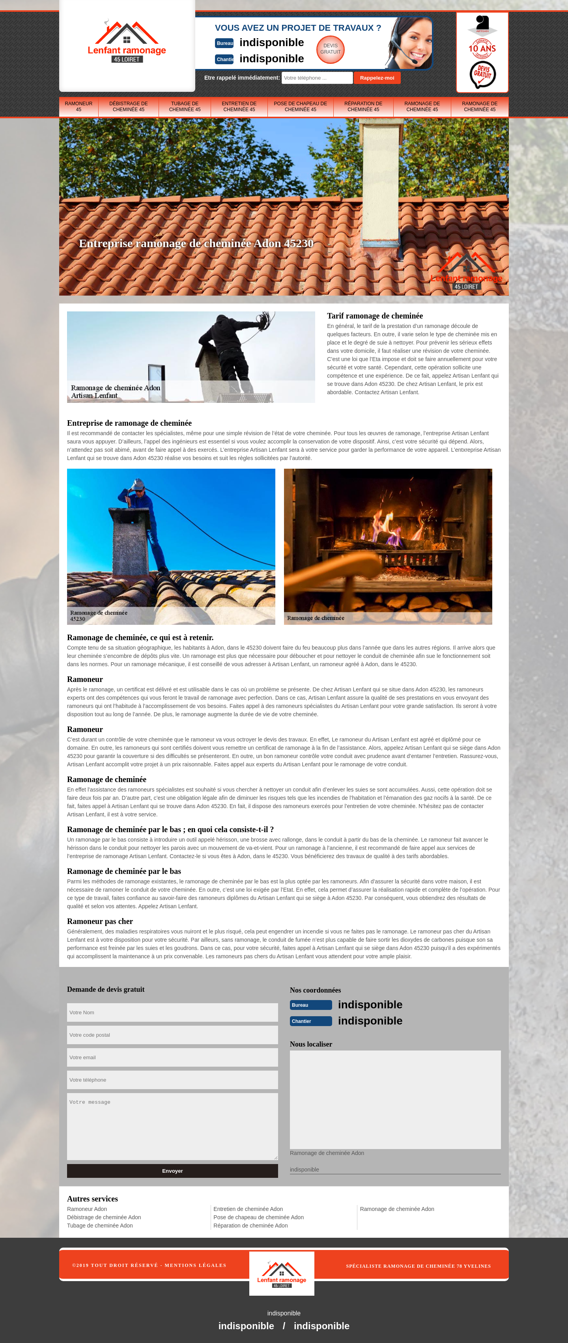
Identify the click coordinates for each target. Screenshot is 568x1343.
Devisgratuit (320, 49)
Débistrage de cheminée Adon (104, 1216)
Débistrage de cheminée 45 (128, 106)
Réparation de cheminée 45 (363, 106)
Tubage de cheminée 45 (185, 106)
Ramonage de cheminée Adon (397, 1208)
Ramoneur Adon (87, 1208)
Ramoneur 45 (78, 106)
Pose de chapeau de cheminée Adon (258, 1216)
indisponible (260, 41)
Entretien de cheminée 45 (239, 106)
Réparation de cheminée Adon (250, 1225)
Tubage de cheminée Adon (100, 1225)
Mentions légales (196, 1264)
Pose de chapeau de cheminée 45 (300, 106)
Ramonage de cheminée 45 (422, 106)
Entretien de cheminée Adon (248, 1208)
